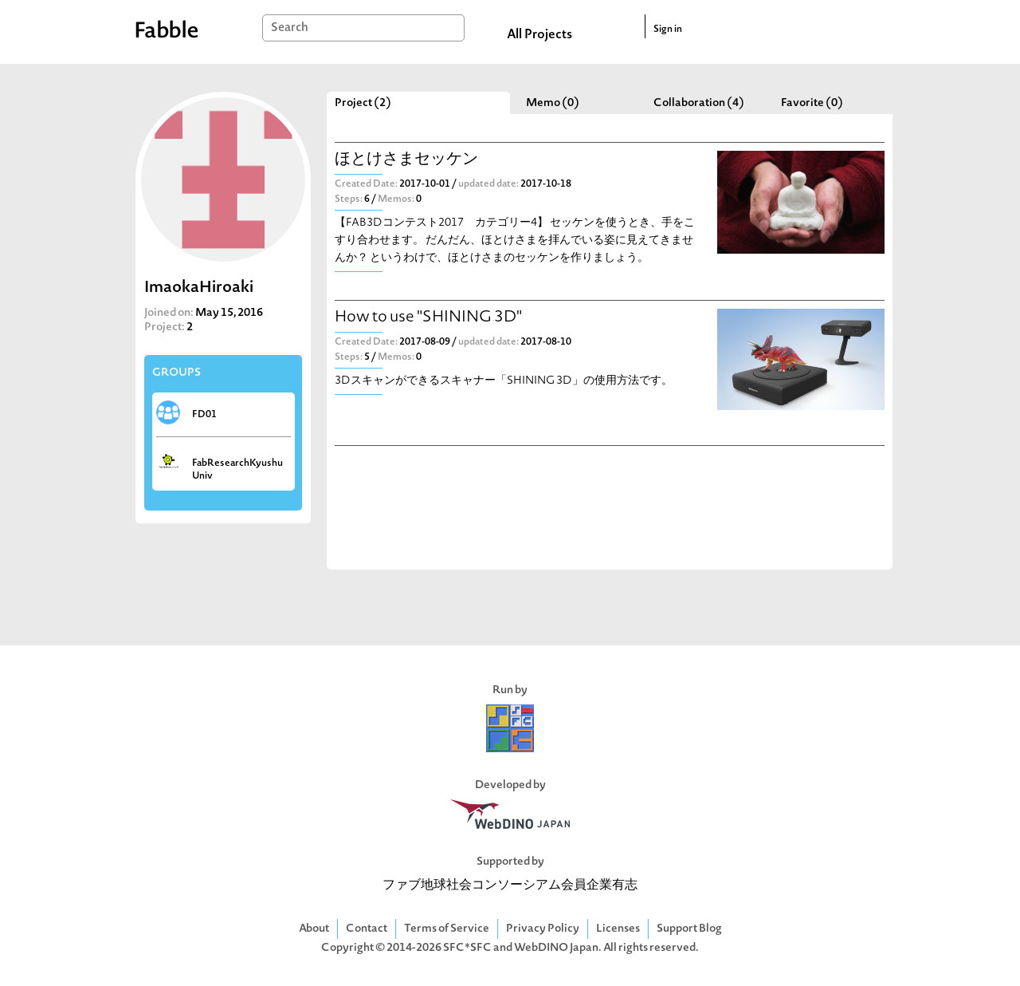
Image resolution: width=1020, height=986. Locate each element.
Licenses (618, 929)
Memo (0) (552, 103)
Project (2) (363, 103)
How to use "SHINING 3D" (428, 318)
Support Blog (689, 929)
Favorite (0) (812, 103)
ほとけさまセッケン (406, 160)
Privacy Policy (542, 929)
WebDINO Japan (556, 948)
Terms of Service (446, 929)
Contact (366, 929)
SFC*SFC (467, 948)
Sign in (667, 29)
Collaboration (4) (698, 103)
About (314, 929)
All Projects (539, 35)
